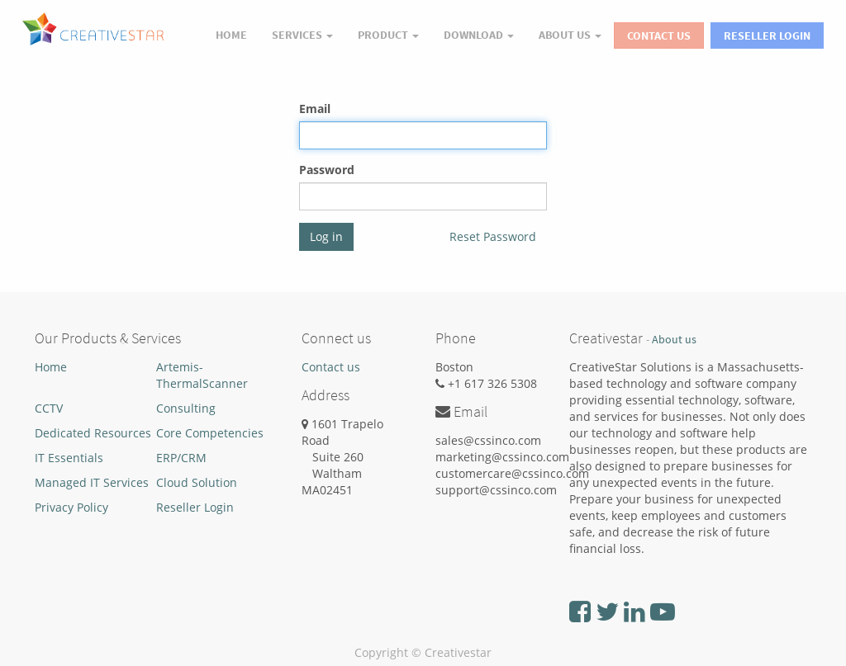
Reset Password (492, 236)
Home (51, 367)
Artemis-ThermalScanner (202, 375)
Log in (326, 236)
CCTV (49, 408)
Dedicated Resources (93, 433)
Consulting (186, 408)
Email (314, 108)
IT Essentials (69, 457)
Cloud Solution (196, 482)
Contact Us (659, 35)
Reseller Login (767, 35)
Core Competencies (210, 433)
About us (674, 340)
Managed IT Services (92, 482)
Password (326, 169)
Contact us (331, 367)
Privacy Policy (71, 507)
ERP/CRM (181, 457)
